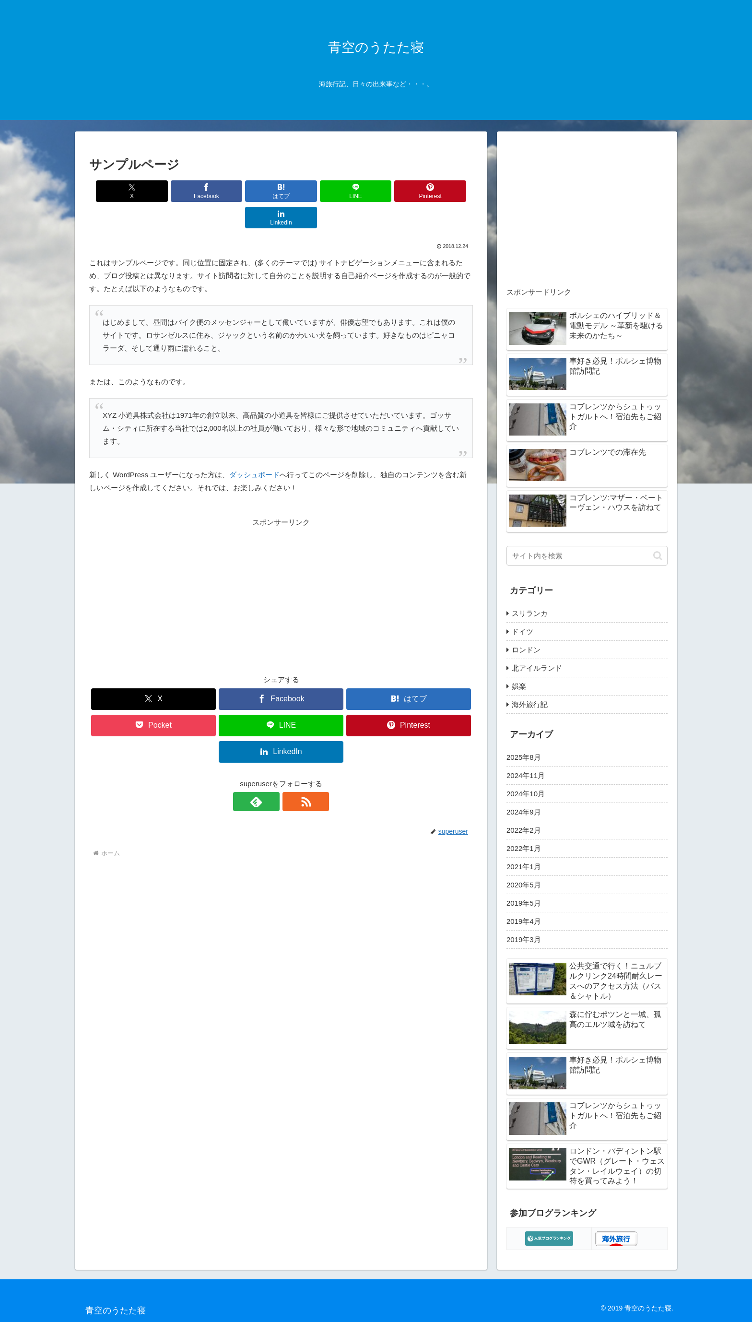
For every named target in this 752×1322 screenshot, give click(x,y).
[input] (587, 556)
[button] (657, 555)
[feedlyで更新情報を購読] (270, 775)
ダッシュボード (254, 448)
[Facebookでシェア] (184, 191)
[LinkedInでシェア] (442, 191)
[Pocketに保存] (153, 699)
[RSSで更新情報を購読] (292, 775)
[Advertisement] (281, 569)
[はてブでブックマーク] (249, 191)
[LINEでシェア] (313, 191)
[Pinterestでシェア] (378, 191)
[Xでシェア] (120, 191)
